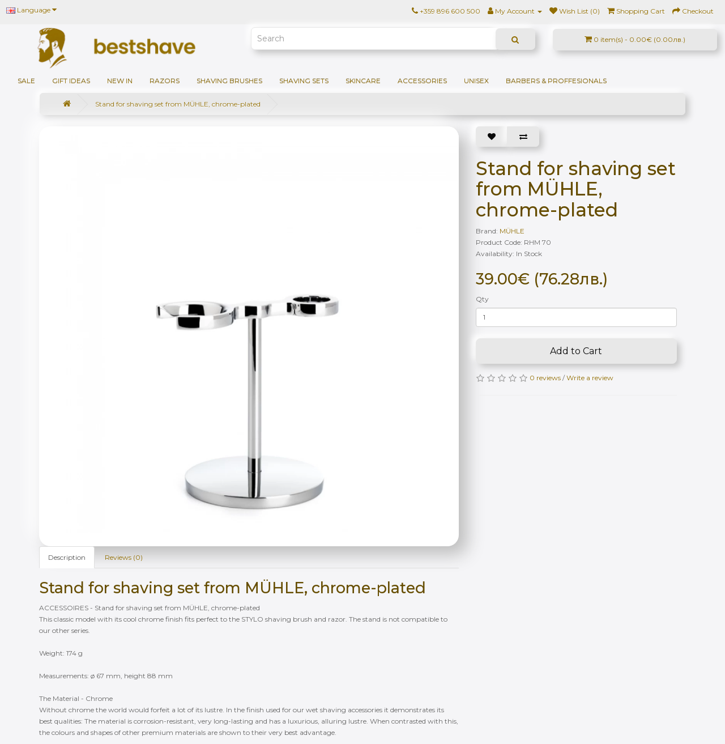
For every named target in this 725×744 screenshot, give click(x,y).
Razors (165, 80)
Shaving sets (304, 80)
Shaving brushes (229, 80)
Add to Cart (576, 351)
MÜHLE (512, 231)
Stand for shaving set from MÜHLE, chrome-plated (178, 104)
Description (67, 557)
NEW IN (120, 80)
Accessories (422, 80)
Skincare (363, 80)
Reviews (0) (124, 557)
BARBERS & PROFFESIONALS (556, 80)
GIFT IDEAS (71, 80)
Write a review (589, 377)
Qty (482, 299)
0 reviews (545, 377)
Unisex (476, 80)
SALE (26, 80)
